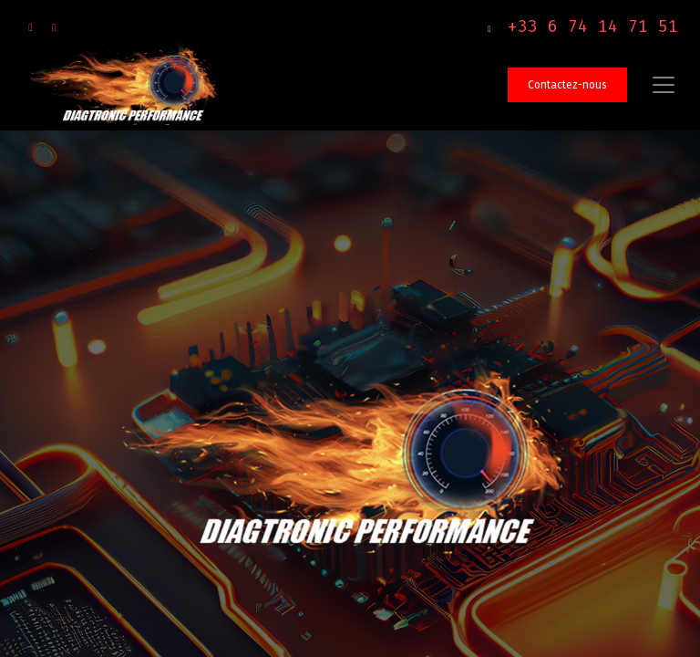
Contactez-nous (567, 84)
